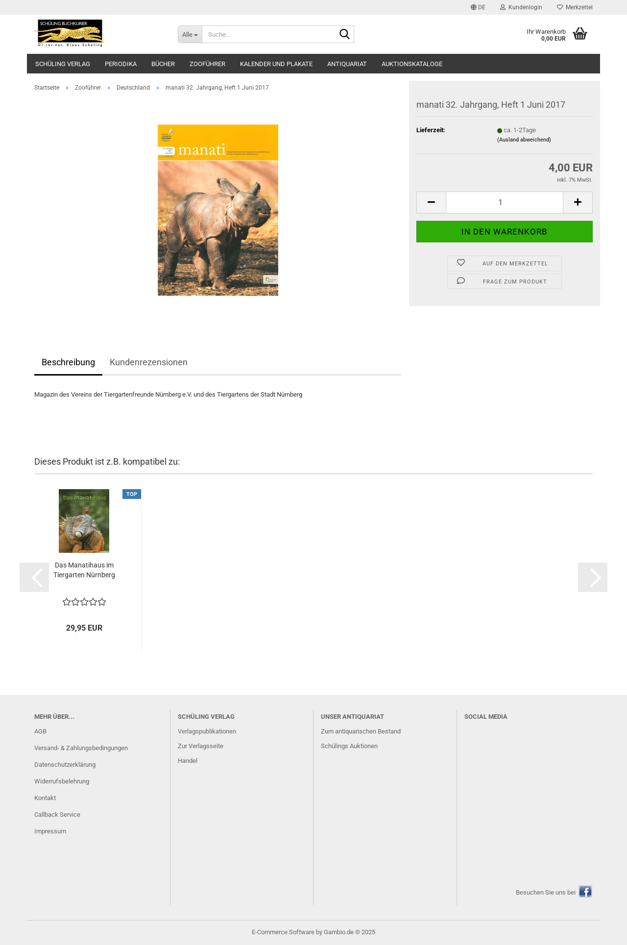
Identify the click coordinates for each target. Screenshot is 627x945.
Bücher (163, 64)
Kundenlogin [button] (521, 7)
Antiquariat (347, 64)
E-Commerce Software (283, 932)
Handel (187, 760)
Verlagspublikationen (207, 731)
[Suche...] (190, 34)
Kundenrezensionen (149, 362)
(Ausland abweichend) (524, 140)
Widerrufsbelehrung (61, 781)
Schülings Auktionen (349, 746)
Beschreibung (68, 362)
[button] (478, 7)
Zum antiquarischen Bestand (361, 731)
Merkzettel (575, 7)
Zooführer (207, 64)
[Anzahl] (504, 202)
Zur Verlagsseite (200, 746)
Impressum (50, 831)
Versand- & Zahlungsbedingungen (81, 748)
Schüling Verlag (62, 64)
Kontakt (45, 798)
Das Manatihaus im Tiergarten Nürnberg (84, 570)
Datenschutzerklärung (65, 764)
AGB (40, 731)
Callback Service (57, 814)
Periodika (121, 64)
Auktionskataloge (412, 64)
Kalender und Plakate (276, 64)
